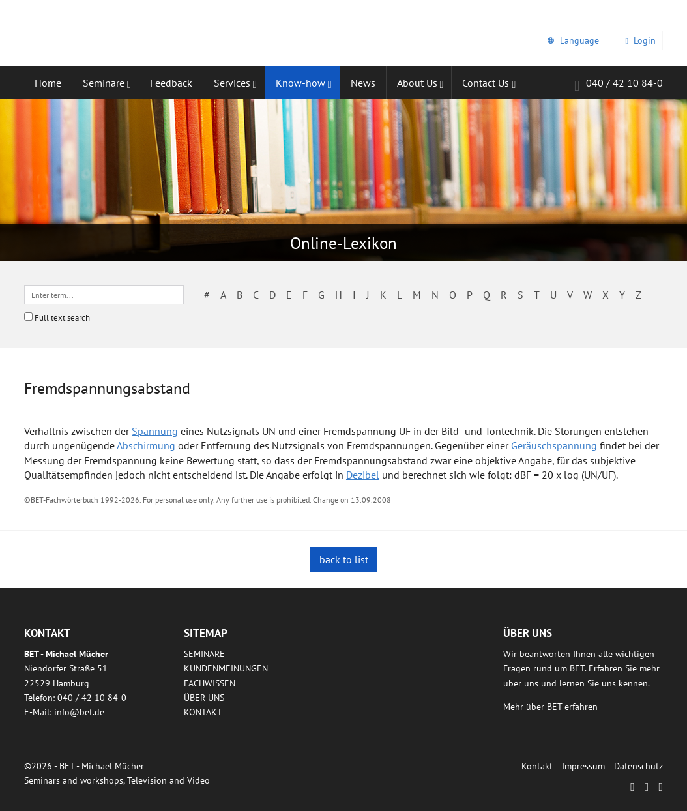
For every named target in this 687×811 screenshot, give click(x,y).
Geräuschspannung (554, 445)
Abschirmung (146, 445)
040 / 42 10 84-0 (618, 85)
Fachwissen (209, 683)
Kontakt (203, 712)
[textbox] (104, 294)
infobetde (79, 712)
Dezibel (362, 474)
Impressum (583, 766)
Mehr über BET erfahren (550, 707)
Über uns (204, 697)
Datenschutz (638, 766)
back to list (343, 559)
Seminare (204, 654)
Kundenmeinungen (226, 668)
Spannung (155, 430)
